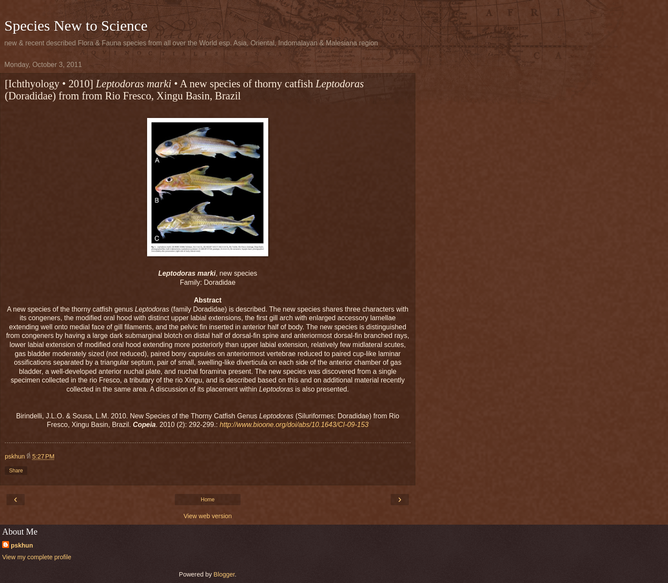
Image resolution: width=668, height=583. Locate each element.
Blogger (224, 574)
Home (208, 500)
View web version (207, 516)
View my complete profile (36, 557)
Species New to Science (76, 25)
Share (16, 471)
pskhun (22, 545)
